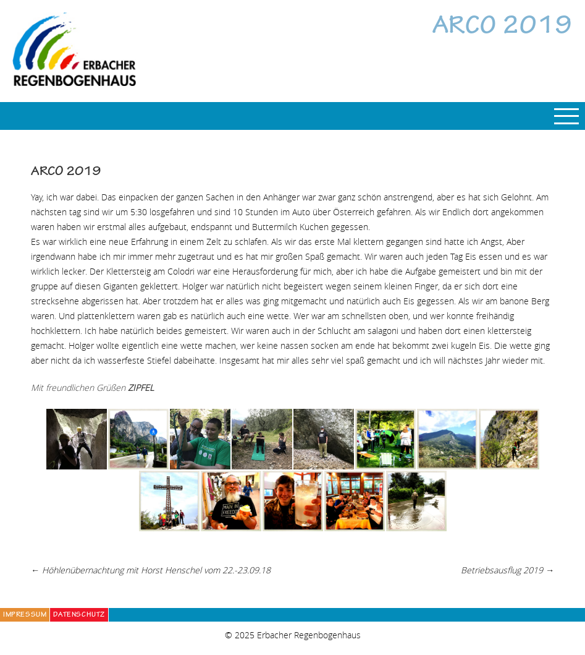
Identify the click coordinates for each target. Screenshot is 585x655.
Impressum (24, 615)
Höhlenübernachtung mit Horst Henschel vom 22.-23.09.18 (151, 570)
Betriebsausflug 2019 (507, 570)
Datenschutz (79, 615)
